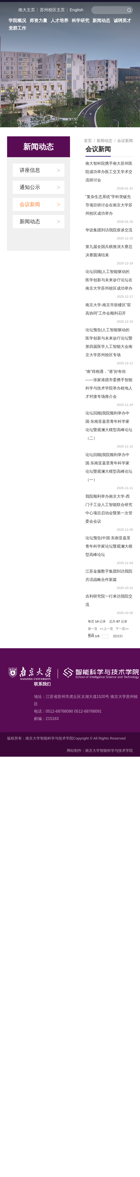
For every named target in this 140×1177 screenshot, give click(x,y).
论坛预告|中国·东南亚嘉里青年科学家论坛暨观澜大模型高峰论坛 (108, 546)
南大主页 (26, 10)
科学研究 (80, 20)
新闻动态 (101, 20)
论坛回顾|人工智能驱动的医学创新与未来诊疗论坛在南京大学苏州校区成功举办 (108, 280)
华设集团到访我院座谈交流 (108, 230)
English (76, 10)
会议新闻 (125, 141)
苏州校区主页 (52, 10)
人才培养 (59, 20)
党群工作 (17, 28)
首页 (88, 141)
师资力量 (38, 20)
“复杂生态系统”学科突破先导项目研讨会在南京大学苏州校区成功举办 (108, 205)
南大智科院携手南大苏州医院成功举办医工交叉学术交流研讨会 (108, 171)
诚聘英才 (122, 20)
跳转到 (118, 636)
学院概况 (17, 20)
